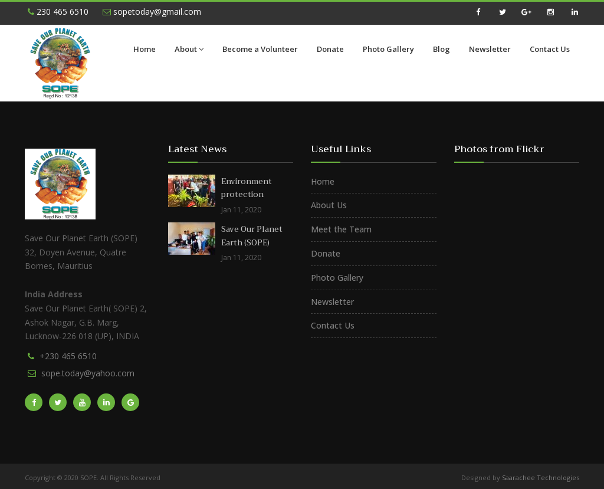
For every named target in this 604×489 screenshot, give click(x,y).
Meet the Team (341, 229)
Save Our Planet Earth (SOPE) (252, 236)
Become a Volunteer (260, 49)
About (189, 49)
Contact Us (550, 49)
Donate (330, 49)
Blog (441, 49)
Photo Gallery (388, 49)
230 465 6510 (58, 11)
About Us (329, 205)
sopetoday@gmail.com (152, 11)
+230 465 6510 (68, 356)
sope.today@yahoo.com (87, 373)
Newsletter (490, 49)
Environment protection (246, 188)
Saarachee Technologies (540, 477)
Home (144, 49)
